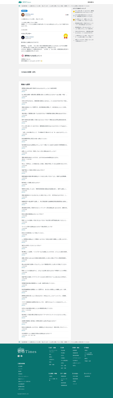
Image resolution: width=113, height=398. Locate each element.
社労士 (62, 355)
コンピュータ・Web (64, 379)
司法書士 (63, 353)
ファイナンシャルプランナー (53, 351)
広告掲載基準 (21, 384)
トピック (75, 383)
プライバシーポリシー (23, 376)
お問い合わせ (21, 389)
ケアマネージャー (77, 358)
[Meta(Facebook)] (21, 356)
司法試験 (63, 350)
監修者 (19, 371)
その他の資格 (24, 29)
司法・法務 (63, 365)
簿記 (50, 354)
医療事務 (75, 350)
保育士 (74, 365)
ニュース (20, 368)
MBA (50, 362)
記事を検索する (91, 2)
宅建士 (86, 350)
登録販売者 (75, 353)
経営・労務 (63, 368)
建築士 (86, 358)
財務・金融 (51, 364)
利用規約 (20, 374)
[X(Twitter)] (18, 356)
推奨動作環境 (21, 386)
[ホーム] (19, 6)
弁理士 (62, 363)
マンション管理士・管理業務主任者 (89, 354)
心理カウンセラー (77, 363)
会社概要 (20, 366)
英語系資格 (75, 378)
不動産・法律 (88, 361)
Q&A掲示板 (24, 6)
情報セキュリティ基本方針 (24, 381)
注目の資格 (75, 376)
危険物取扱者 (64, 385)
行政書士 (63, 358)
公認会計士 (51, 359)
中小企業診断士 (64, 360)
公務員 (50, 376)
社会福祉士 (75, 360)
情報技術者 (63, 376)
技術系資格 (63, 382)
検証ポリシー (21, 379)
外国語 (74, 381)
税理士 (50, 357)
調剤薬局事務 (76, 355)
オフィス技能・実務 (53, 379)
